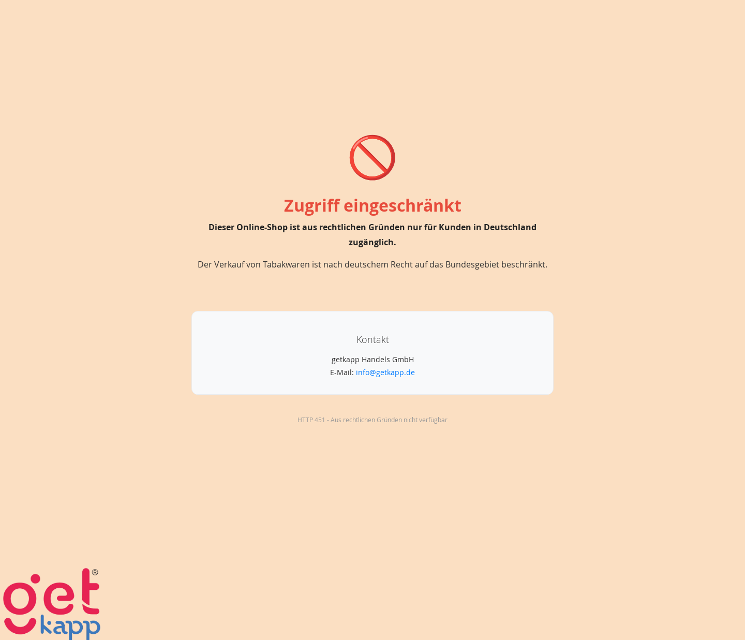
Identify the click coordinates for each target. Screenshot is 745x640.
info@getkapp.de (385, 372)
